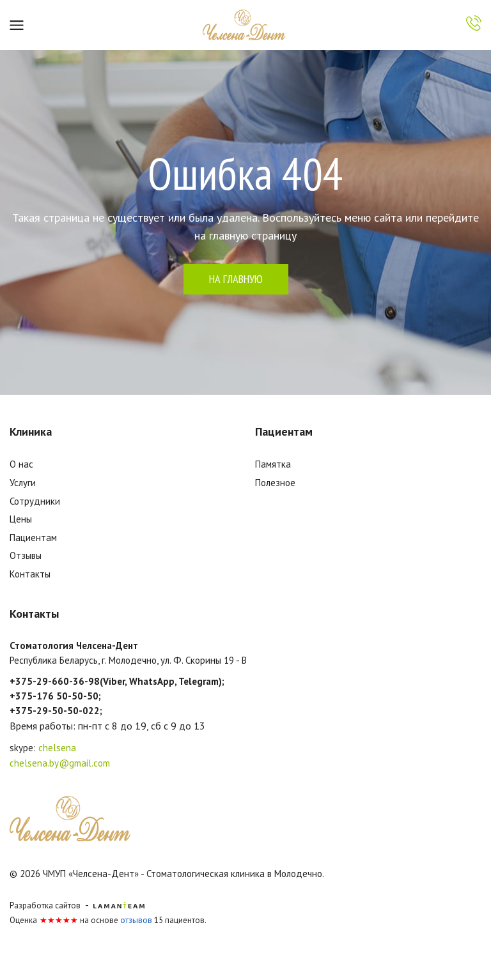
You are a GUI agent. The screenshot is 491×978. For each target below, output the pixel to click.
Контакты (30, 574)
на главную (236, 278)
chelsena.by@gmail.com (60, 763)
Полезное (275, 483)
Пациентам (33, 537)
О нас (21, 464)
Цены (21, 519)
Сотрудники (35, 501)
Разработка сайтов (45, 905)
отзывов (136, 920)
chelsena (57, 748)
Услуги (23, 483)
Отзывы (26, 555)
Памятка (273, 464)
